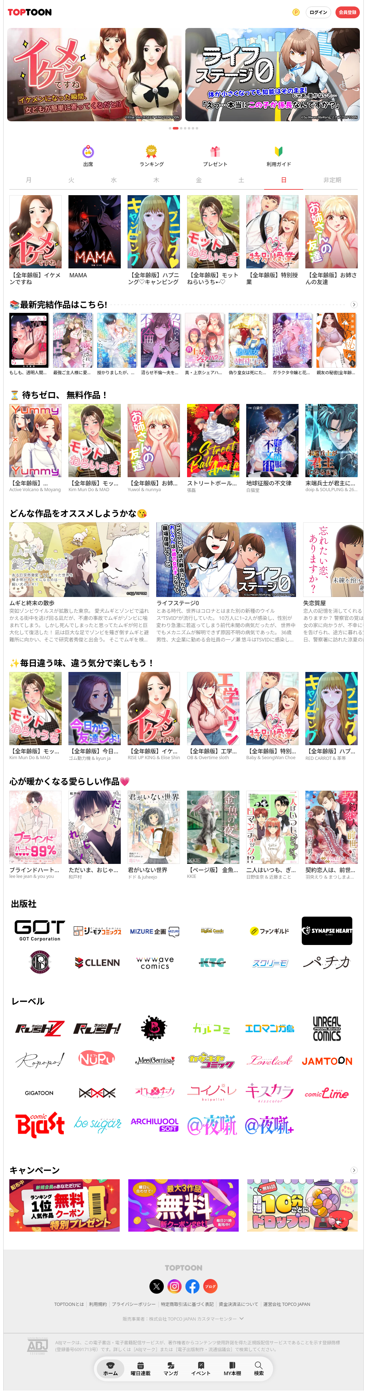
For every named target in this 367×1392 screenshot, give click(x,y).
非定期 (332, 180)
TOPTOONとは (69, 1304)
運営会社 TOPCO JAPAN (286, 1304)
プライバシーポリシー (134, 1304)
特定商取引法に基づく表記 (187, 1304)
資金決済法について (238, 1304)
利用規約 (97, 1304)
